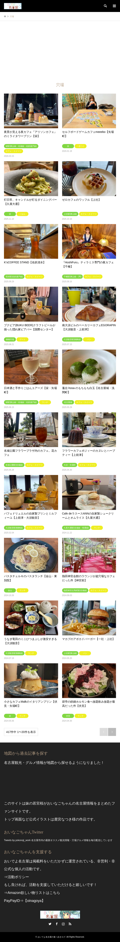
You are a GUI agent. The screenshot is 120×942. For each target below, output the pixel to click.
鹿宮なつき (63, 819)
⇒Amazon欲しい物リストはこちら (32, 893)
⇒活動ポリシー (16, 877)
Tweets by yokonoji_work (17, 840)
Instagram (63, 923)
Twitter (50, 923)
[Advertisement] (60, 51)
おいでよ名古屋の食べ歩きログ (51, 937)
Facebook (56, 923)
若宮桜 (38, 803)
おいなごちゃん (59, 803)
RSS (70, 923)
